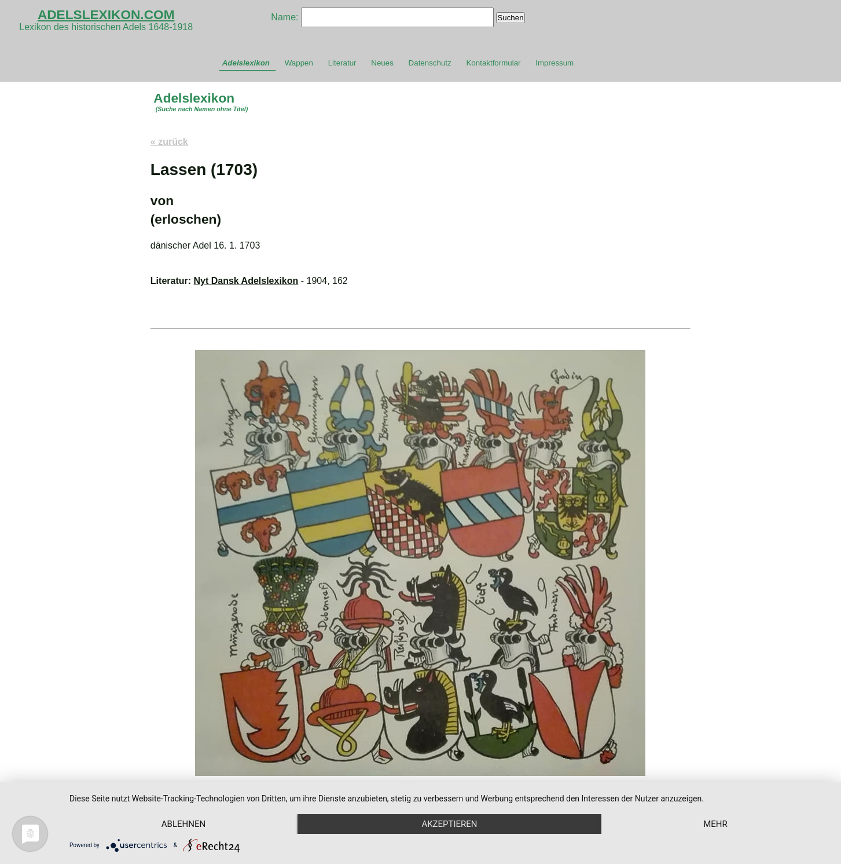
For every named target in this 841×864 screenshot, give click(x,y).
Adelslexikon (246, 63)
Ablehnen (183, 824)
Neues (382, 63)
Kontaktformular (493, 63)
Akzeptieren (449, 824)
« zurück (169, 142)
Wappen (299, 63)
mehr (715, 824)
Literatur (342, 63)
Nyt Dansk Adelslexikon (246, 281)
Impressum (554, 63)
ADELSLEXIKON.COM (106, 14)
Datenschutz (430, 63)
